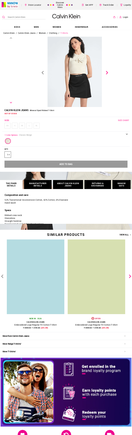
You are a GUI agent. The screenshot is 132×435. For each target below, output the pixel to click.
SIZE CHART (123, 120)
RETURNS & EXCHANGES (97, 184)
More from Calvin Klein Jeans (64, 336)
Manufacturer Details (37, 184)
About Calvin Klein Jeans (68, 184)
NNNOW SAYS (122, 184)
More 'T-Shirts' (64, 351)
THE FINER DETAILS (11, 184)
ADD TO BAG (66, 164)
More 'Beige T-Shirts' (64, 343)
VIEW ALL (125, 235)
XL (36, 125)
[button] (8, 141)
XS (7, 125)
